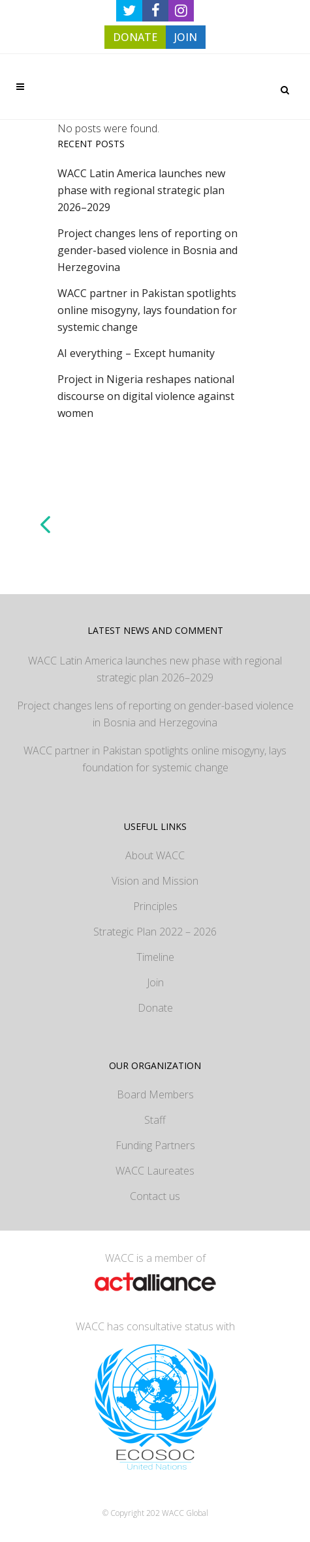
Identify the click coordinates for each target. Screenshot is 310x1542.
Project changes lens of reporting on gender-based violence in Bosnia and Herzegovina (147, 250)
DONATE (135, 37)
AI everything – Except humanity (136, 353)
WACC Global (185, 1513)
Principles (155, 906)
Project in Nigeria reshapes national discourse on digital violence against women (145, 396)
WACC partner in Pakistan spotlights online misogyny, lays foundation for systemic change (147, 310)
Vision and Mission (155, 881)
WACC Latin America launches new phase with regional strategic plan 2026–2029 (141, 190)
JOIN (185, 37)
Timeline (155, 957)
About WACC (155, 855)
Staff (155, 1120)
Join (155, 982)
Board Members (155, 1094)
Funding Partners (155, 1145)
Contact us (155, 1196)
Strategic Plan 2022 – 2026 (155, 931)
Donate (155, 1008)
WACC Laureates (155, 1171)
